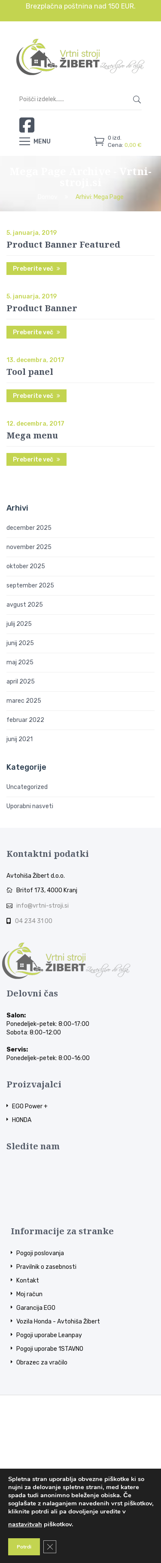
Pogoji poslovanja (40, 1253)
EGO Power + (30, 1106)
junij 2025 (20, 643)
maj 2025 (19, 662)
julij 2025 (19, 624)
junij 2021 (19, 739)
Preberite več (33, 268)
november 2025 (29, 547)
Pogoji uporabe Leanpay (49, 1335)
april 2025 (20, 681)
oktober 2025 (25, 566)
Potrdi (24, 1546)
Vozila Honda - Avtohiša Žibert (58, 1321)
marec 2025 (23, 700)
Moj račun (29, 1294)
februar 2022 (25, 720)
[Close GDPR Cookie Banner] (49, 1546)
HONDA (21, 1120)
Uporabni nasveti (29, 806)
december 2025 (29, 528)
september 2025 (30, 585)
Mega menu (32, 435)
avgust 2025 (24, 604)
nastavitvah (25, 1524)
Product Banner (41, 308)
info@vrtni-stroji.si (42, 905)
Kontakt (27, 1280)
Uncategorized (27, 787)
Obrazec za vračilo (41, 1362)
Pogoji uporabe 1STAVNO (49, 1349)
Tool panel (29, 371)
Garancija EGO (35, 1308)
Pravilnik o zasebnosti (46, 1267)
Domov (48, 197)
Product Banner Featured (63, 244)
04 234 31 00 (33, 921)
